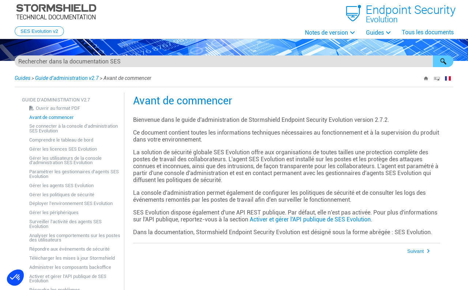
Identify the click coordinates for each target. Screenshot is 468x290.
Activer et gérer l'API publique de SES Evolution (67, 279)
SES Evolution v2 (39, 31)
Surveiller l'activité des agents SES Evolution (65, 224)
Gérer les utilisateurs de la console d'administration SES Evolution (65, 160)
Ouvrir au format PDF (58, 108)
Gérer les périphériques (54, 212)
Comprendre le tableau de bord (61, 140)
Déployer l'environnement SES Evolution (71, 203)
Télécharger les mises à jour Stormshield (72, 258)
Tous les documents (428, 32)
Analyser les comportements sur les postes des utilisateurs (74, 238)
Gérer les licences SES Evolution (63, 149)
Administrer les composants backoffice (70, 267)
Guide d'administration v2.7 (67, 78)
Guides (375, 32)
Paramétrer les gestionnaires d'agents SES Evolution (74, 174)
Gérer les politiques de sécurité (61, 194)
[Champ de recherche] (234, 61)
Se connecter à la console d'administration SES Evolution (73, 128)
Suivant (415, 251)
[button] (443, 61)
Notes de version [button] (326, 32)
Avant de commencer (51, 117)
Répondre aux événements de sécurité (69, 249)
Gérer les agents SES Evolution (61, 185)
